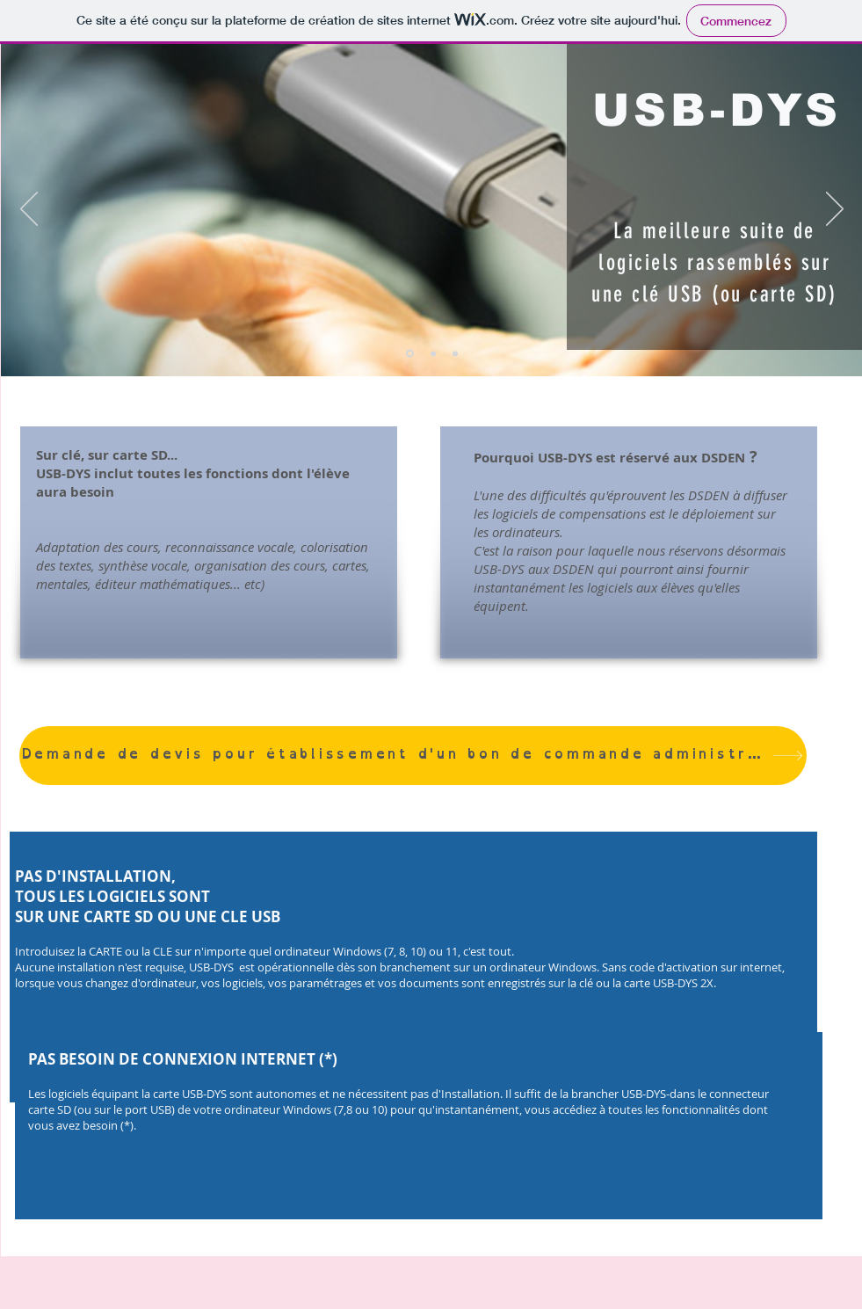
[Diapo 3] (455, 353)
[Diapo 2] (433, 353)
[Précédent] (29, 210)
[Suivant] (835, 210)
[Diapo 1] (410, 354)
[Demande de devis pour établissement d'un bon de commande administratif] (413, 755)
